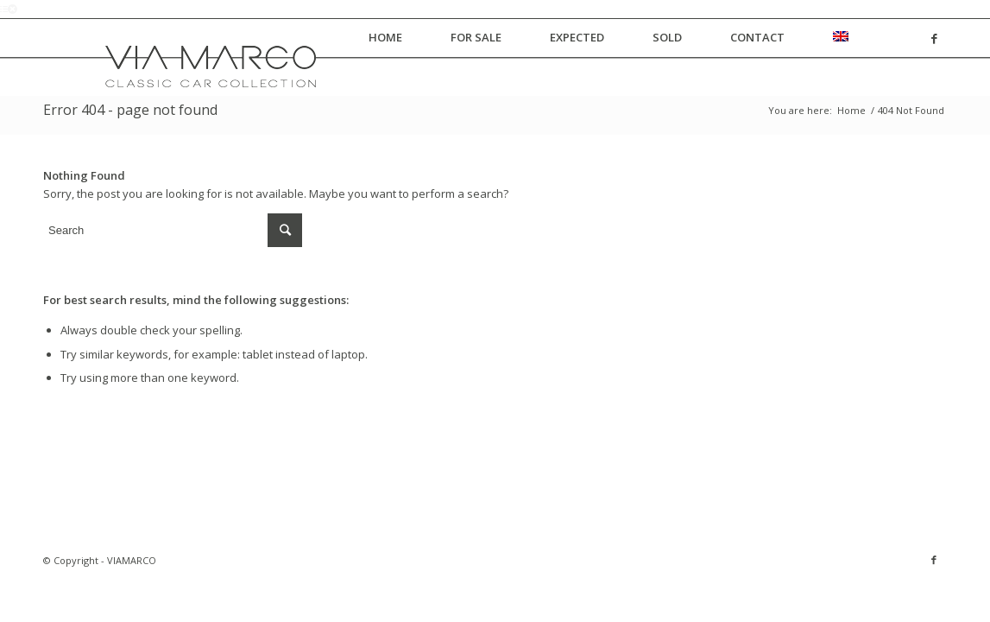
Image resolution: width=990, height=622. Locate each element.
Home (851, 110)
